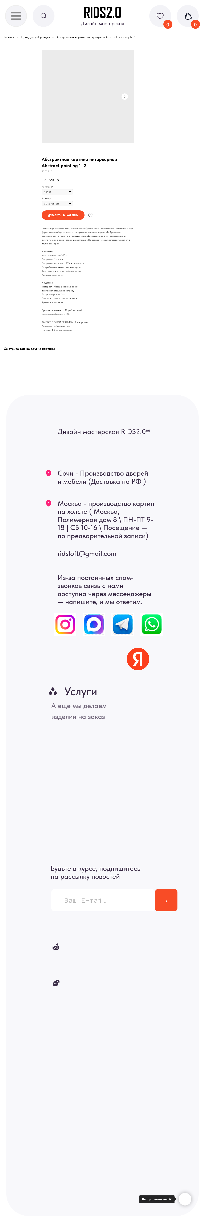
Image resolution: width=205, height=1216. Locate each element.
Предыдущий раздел (35, 37)
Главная (9, 37)
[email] (103, 900)
